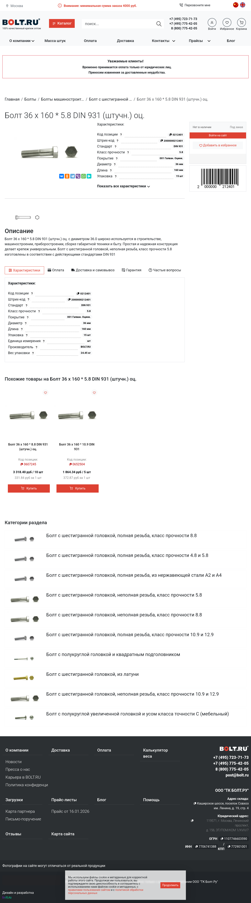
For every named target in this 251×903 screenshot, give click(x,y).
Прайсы (196, 40)
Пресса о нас (17, 769)
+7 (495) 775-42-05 (183, 24)
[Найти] (159, 23)
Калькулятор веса (155, 753)
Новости (13, 761)
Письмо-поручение (23, 819)
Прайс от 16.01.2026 (70, 811)
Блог (231, 40)
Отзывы (13, 834)
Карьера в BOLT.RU (23, 777)
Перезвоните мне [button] (194, 5)
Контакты (160, 40)
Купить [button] (29, 488)
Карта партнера (20, 811)
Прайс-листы (64, 799)
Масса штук (55, 40)
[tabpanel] (95, 319)
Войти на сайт (218, 135)
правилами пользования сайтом (89, 889)
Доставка (125, 40)
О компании (20, 40)
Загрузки (14, 799)
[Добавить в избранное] (218, 145)
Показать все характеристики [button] (123, 186)
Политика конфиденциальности (26, 785)
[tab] (24, 270)
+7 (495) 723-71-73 (183, 19)
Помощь (151, 799)
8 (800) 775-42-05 (184, 28)
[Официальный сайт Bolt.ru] (21, 22)
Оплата (90, 40)
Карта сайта (63, 834)
